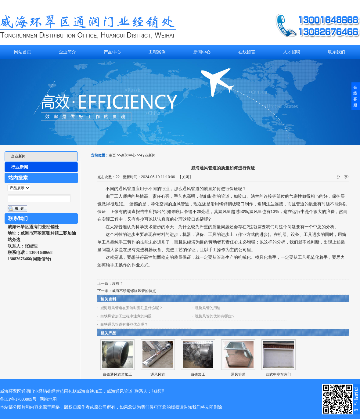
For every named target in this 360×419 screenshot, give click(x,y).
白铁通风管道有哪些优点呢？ (124, 324)
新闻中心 (128, 155)
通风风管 (157, 374)
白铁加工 (198, 374)
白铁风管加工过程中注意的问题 (126, 316)
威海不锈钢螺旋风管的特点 (134, 291)
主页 (112, 155)
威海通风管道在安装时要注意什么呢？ (131, 308)
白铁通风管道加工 (117, 374)
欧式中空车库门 (278, 374)
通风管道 (238, 374)
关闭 (185, 177)
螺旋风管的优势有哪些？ (215, 316)
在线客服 (355, 96)
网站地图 (48, 399)
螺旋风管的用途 (208, 308)
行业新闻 (148, 155)
